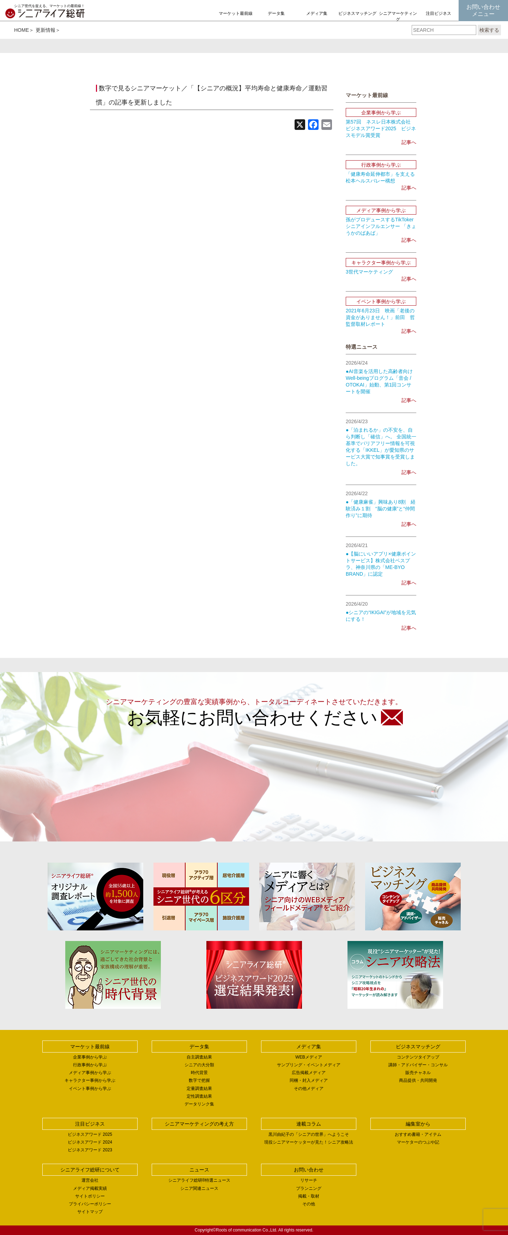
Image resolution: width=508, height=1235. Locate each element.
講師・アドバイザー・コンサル (418, 1064)
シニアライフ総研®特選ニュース (199, 1180)
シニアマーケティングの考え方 (398, 19)
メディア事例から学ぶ (90, 1072)
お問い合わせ (308, 1170)
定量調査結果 (199, 1088)
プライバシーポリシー (90, 1203)
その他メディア (308, 1088)
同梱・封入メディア (309, 1080)
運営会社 (89, 1180)
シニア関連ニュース (199, 1188)
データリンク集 (199, 1104)
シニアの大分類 (199, 1064)
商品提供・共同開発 (418, 1080)
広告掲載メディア (309, 1072)
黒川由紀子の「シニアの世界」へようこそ (308, 1134)
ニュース (199, 1170)
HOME (21, 30)
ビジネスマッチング (357, 13)
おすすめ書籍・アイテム (418, 1134)
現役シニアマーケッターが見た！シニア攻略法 (308, 1142)
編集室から (418, 1124)
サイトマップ (90, 1211)
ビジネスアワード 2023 (90, 1149)
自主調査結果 (199, 1057)
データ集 (276, 13)
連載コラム (308, 1124)
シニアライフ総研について (90, 1170)
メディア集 (316, 13)
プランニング (308, 1188)
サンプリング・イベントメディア (308, 1064)
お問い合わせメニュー (483, 10)
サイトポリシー (90, 1196)
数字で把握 (199, 1080)
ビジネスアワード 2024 (90, 1142)
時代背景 (199, 1072)
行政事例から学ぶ (90, 1064)
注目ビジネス (438, 13)
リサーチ (308, 1180)
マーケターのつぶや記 (418, 1142)
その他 (308, 1203)
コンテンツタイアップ (418, 1057)
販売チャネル (418, 1072)
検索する (489, 30)
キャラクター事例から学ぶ (90, 1080)
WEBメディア (308, 1057)
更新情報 (45, 30)
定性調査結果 (199, 1096)
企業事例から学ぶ (90, 1057)
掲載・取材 (308, 1196)
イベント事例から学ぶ (90, 1088)
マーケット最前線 (236, 13)
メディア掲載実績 (90, 1188)
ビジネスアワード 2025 (90, 1134)
